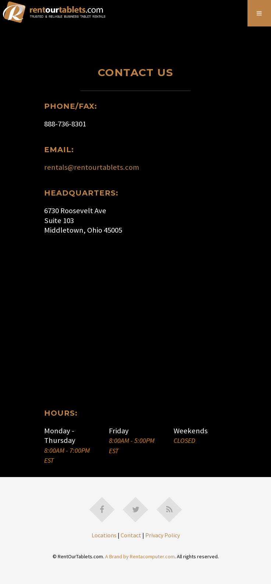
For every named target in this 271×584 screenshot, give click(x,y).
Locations (104, 535)
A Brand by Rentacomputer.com (140, 556)
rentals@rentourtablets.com (91, 167)
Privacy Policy (162, 535)
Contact (131, 535)
